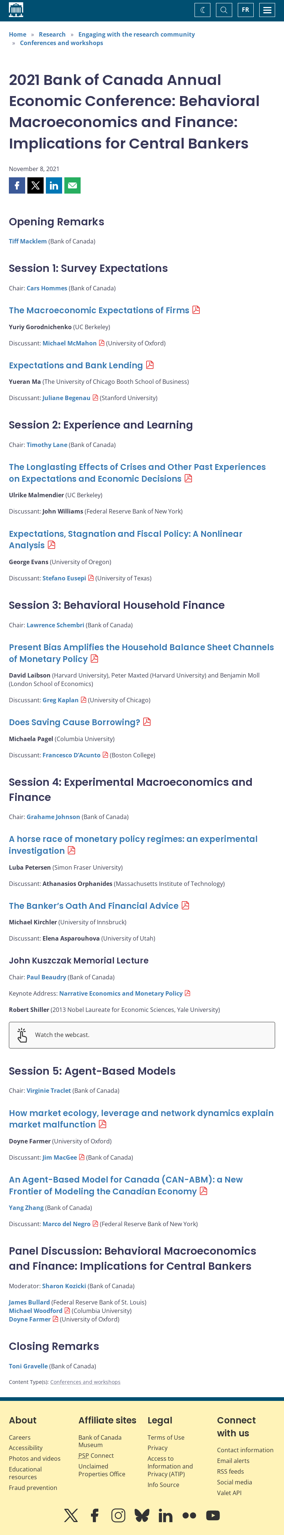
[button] (17, 185)
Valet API (229, 1493)
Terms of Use (166, 1437)
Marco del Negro (67, 1224)
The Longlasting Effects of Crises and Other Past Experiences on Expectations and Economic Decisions (137, 473)
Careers (20, 1437)
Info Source (163, 1485)
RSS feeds (230, 1471)
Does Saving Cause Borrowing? (74, 722)
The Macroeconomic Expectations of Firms (99, 310)
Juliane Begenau (67, 398)
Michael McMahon (70, 343)
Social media (234, 1482)
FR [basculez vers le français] (245, 10)
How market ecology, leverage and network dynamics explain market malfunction (141, 1119)
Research (52, 34)
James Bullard (29, 1302)
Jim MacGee (60, 1157)
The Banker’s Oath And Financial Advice (94, 906)
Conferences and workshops (61, 43)
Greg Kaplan (61, 700)
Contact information (245, 1450)
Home (17, 34)
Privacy (158, 1448)
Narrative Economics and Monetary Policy (121, 993)
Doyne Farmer (30, 1319)
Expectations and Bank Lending (76, 365)
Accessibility (26, 1448)
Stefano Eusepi (64, 578)
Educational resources (25, 1473)
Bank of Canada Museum (100, 1441)
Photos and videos (35, 1458)
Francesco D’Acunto (72, 755)
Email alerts (233, 1461)
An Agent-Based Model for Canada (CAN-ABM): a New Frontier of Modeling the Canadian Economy (126, 1185)
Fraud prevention (33, 1488)
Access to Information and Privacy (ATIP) (170, 1466)
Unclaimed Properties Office (101, 1470)
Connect (96, 1456)
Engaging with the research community (136, 34)
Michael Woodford (35, 1311)
